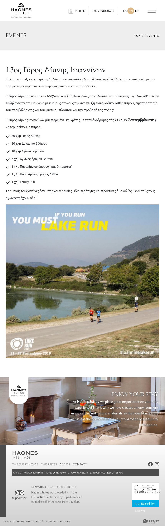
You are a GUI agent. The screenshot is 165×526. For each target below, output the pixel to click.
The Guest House (25, 464)
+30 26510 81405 (103, 11)
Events (153, 35)
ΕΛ (125, 11)
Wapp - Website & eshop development (151, 521)
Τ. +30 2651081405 (56, 472)
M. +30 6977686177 (78, 472)
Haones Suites (145, 489)
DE (137, 11)
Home (138, 35)
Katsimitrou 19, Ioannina (28, 472)
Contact (80, 464)
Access (65, 464)
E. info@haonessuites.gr (106, 472)
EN (131, 11)
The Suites (49, 464)
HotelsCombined (145, 492)
